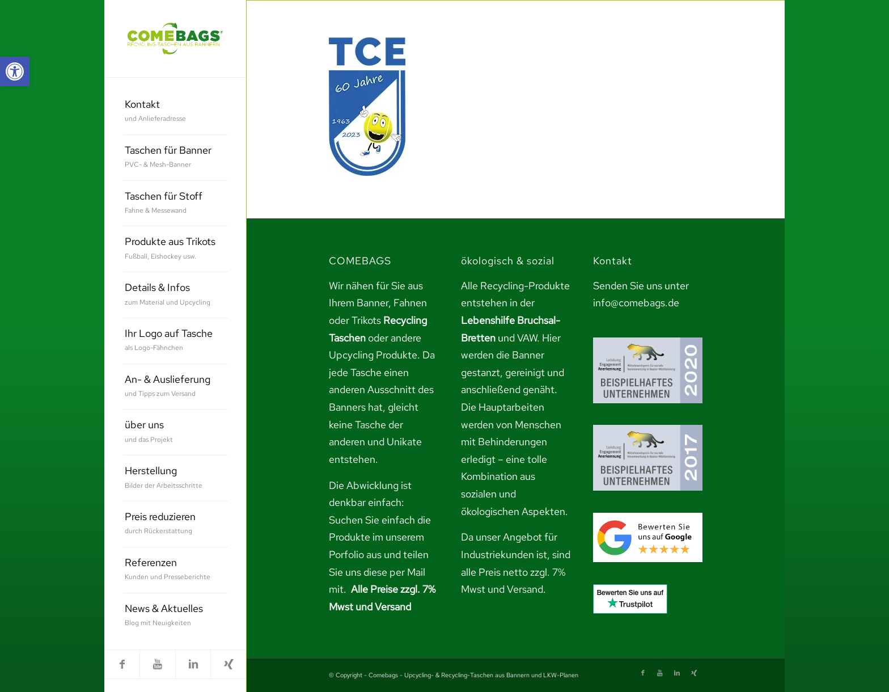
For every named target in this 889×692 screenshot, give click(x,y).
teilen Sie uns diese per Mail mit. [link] (379, 572)
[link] (14, 71)
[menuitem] (175, 112)
